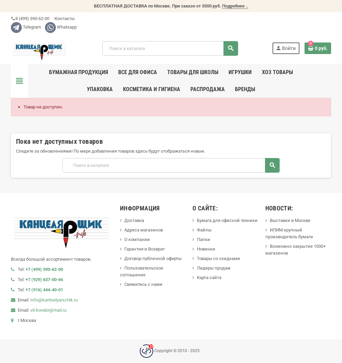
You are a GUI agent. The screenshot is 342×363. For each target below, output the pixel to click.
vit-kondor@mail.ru (48, 310)
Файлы (204, 229)
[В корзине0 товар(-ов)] (318, 48)
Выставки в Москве (290, 220)
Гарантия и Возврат (144, 249)
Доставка (134, 220)
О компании (137, 239)
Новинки (206, 249)
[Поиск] (170, 48)
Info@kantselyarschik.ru (54, 299)
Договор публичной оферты (153, 258)
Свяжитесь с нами (143, 284)
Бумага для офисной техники (227, 220)
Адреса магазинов (143, 229)
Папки (203, 239)
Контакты (64, 18)
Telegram (26, 27)
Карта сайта (209, 277)
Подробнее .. (235, 5)
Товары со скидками (218, 258)
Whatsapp (61, 27)
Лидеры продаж (214, 268)
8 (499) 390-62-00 (30, 18)
